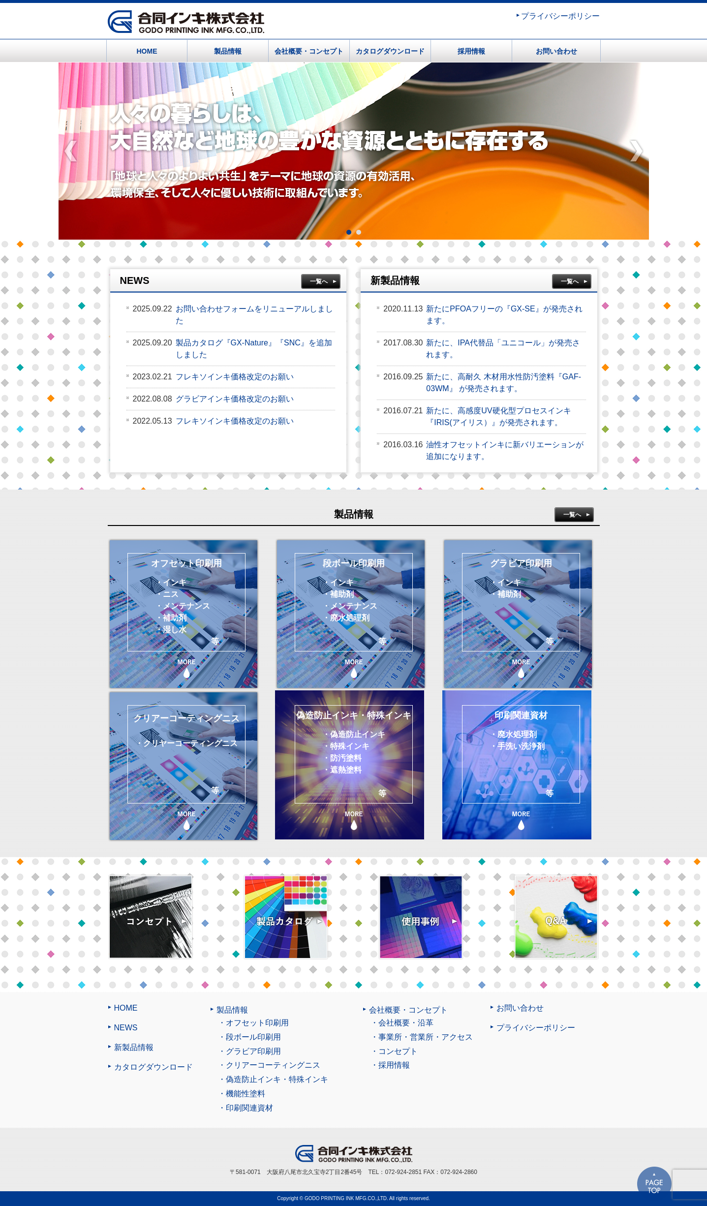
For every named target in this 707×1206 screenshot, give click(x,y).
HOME (147, 51)
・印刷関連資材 (245, 1108)
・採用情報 (390, 1065)
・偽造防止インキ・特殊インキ (273, 1079)
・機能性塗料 (241, 1093)
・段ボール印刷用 (249, 1037)
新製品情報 (134, 1047)
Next (636, 151)
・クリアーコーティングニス (269, 1065)
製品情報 (228, 51)
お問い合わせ (556, 51)
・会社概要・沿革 (401, 1023)
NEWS (126, 1028)
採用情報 (471, 51)
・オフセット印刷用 (253, 1023)
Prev (71, 151)
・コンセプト (394, 1051)
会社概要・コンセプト (309, 51)
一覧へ (319, 281)
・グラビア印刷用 (249, 1051)
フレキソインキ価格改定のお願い (235, 376)
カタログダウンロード (390, 51)
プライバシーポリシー (560, 16)
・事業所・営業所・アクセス (421, 1037)
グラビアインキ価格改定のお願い (235, 399)
